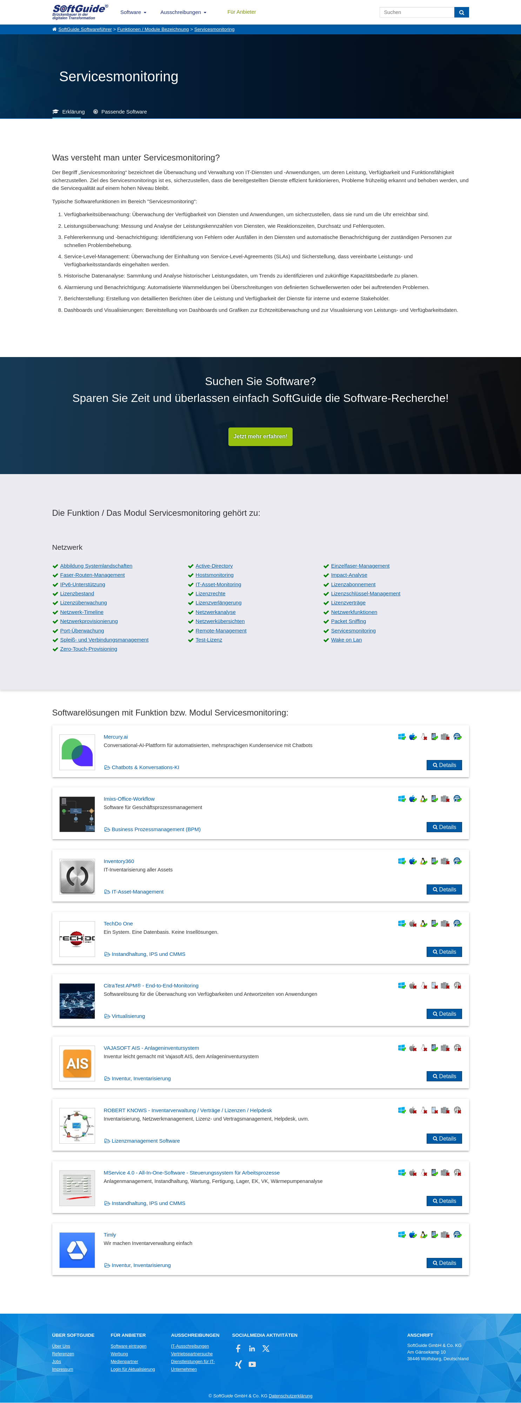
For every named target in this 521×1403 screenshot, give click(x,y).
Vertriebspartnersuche (192, 1354)
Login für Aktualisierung (133, 1369)
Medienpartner (124, 1362)
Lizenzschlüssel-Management (366, 594)
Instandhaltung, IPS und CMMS (149, 954)
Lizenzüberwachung (83, 603)
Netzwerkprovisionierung (89, 621)
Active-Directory (214, 566)
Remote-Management (221, 631)
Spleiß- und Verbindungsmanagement (104, 640)
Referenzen (63, 1354)
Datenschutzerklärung (290, 1396)
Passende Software (124, 112)
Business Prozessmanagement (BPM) (156, 830)
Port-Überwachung (82, 631)
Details (447, 765)
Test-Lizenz (209, 640)
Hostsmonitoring (215, 575)
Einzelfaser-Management (360, 566)
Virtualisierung (128, 1016)
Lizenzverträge (348, 603)
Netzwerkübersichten (220, 621)
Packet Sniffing (348, 621)
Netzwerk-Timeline (82, 612)
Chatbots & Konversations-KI (146, 768)
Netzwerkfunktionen (354, 612)
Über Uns (61, 1346)
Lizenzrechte (211, 594)
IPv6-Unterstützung (82, 585)
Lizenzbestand (77, 594)
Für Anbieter (241, 12)
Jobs (56, 1362)
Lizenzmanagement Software (146, 1141)
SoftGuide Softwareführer (85, 29)
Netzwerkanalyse (216, 612)
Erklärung (73, 112)
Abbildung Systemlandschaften (96, 566)
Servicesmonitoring (214, 29)
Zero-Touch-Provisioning (89, 649)
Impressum (62, 1369)
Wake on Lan (346, 640)
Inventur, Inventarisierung (141, 1079)
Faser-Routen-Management (92, 575)
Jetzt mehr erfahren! (261, 437)
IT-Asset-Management (138, 892)
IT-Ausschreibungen (190, 1346)
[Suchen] (461, 12)
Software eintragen (129, 1346)
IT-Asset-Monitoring (218, 585)
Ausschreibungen (180, 12)
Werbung (119, 1354)
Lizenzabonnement (353, 585)
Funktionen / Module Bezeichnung (153, 29)
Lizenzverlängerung (219, 603)
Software (130, 12)
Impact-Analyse (349, 575)
